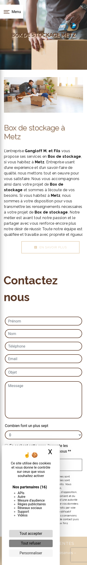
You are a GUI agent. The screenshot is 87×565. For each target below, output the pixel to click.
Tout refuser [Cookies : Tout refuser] (31, 543)
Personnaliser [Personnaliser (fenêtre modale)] (30, 553)
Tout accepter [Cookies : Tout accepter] (30, 533)
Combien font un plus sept (26, 426)
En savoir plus (50, 247)
